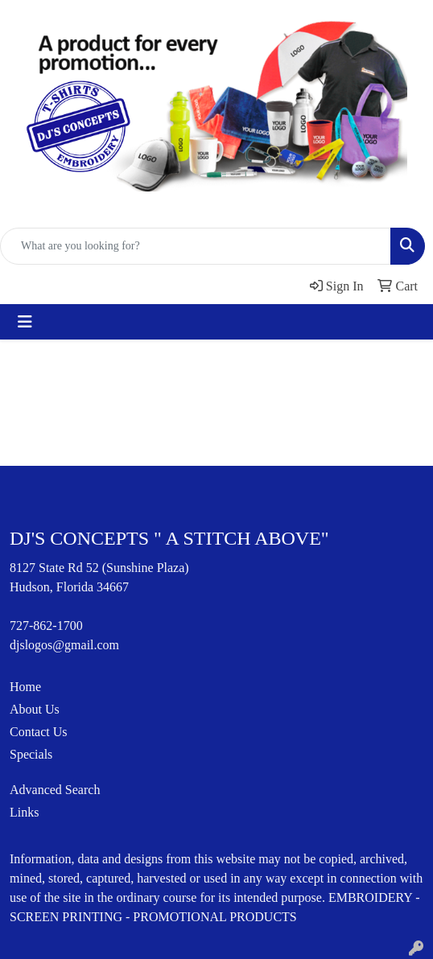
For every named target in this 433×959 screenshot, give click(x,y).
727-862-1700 (46, 625)
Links (24, 812)
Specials (31, 754)
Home (25, 687)
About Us (35, 709)
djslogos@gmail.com (64, 645)
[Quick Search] (195, 246)
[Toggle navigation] (25, 322)
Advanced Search (55, 789)
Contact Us (39, 732)
